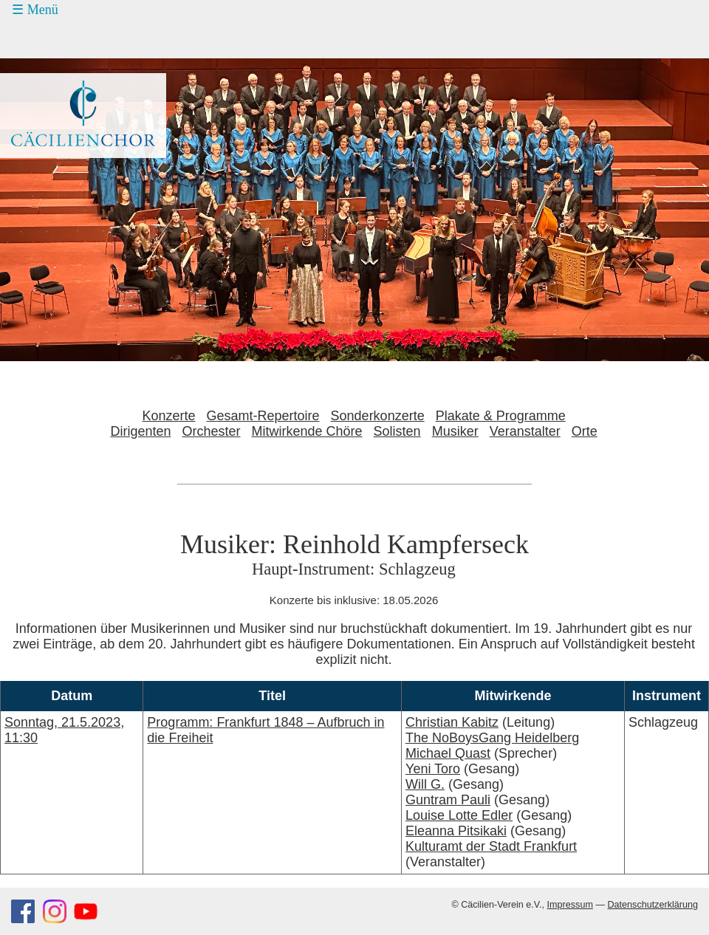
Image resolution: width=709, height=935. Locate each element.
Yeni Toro (432, 768)
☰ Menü (35, 9)
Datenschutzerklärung (652, 905)
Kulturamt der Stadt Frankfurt (491, 846)
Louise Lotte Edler (459, 815)
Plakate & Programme (501, 415)
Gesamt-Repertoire (263, 415)
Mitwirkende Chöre (307, 431)
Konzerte (168, 415)
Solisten (397, 431)
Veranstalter (525, 431)
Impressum (570, 905)
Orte (584, 431)
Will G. (425, 784)
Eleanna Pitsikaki (456, 830)
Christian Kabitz (452, 722)
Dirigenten (140, 431)
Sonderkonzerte (378, 415)
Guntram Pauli (447, 799)
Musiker (455, 431)
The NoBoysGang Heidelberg (492, 737)
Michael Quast (447, 753)
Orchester (211, 431)
